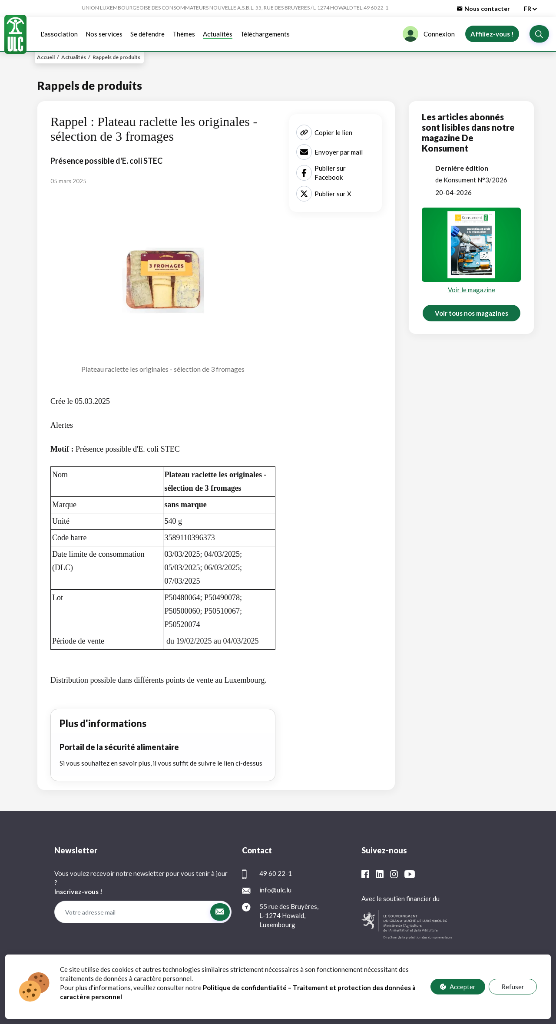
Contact (323, 986)
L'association (59, 34)
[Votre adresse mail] (132, 912)
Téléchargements (265, 34)
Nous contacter (483, 8)
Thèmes (183, 34)
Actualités (217, 34)
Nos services (104, 34)
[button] (539, 34)
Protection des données (252, 986)
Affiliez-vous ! (492, 34)
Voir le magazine (471, 290)
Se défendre (147, 34)
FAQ (297, 986)
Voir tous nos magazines (471, 313)
